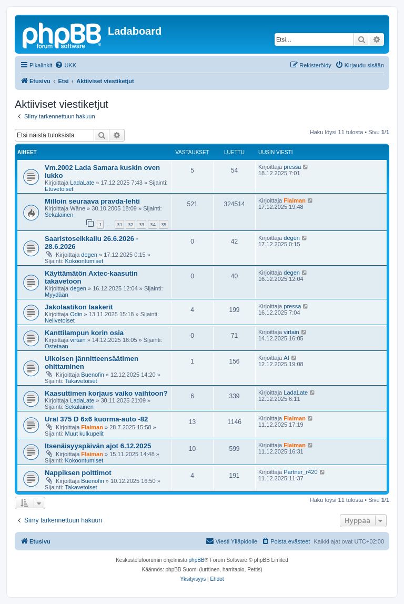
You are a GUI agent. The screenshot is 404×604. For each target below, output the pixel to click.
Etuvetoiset (59, 189)
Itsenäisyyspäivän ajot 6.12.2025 (98, 446)
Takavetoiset (81, 381)
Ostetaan (56, 346)
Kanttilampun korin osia (84, 333)
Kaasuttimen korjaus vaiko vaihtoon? (106, 393)
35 (163, 224)
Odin (76, 314)
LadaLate (82, 182)
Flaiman (295, 200)
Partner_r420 (300, 472)
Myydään (56, 294)
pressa (292, 167)
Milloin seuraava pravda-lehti (92, 201)
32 (130, 224)
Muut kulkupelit (84, 433)
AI (286, 358)
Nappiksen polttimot (78, 473)
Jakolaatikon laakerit (79, 307)
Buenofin (92, 374)
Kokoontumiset (84, 261)
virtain (77, 340)
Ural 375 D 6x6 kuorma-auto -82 (96, 419)
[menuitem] (65, 65)
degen (89, 254)
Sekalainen (59, 215)
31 (119, 224)
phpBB (197, 560)
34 (152, 224)
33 (141, 224)
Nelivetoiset (60, 320)
